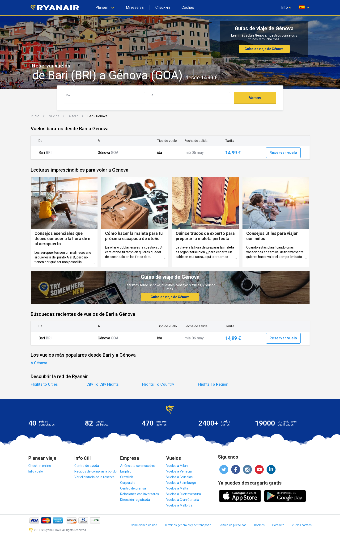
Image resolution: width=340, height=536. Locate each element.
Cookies (259, 525)
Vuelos (54, 116)
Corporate (127, 483)
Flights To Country (158, 384)
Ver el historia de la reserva (94, 477)
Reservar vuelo (283, 152)
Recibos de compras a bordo (95, 471)
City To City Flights (102, 384)
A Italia (73, 116)
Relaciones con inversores (139, 494)
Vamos (255, 98)
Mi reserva (135, 7)
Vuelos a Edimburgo (181, 483)
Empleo (126, 471)
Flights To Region (213, 384)
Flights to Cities (44, 384)
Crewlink (126, 477)
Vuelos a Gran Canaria (182, 500)
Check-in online (39, 466)
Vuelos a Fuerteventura (183, 494)
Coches (188, 7)
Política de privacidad (232, 525)
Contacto (278, 525)
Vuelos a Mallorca (179, 505)
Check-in (162, 7)
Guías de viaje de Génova (264, 49)
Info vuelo (35, 471)
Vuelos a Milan (177, 466)
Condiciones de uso (144, 525)
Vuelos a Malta (177, 488)
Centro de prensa (133, 488)
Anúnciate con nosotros (138, 466)
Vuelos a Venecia (179, 471)
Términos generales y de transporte (188, 525)
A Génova (39, 363)
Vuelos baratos (302, 525)
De (68, 95)
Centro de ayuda (86, 466)
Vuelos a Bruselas (179, 477)
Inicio (35, 116)
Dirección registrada (135, 500)
